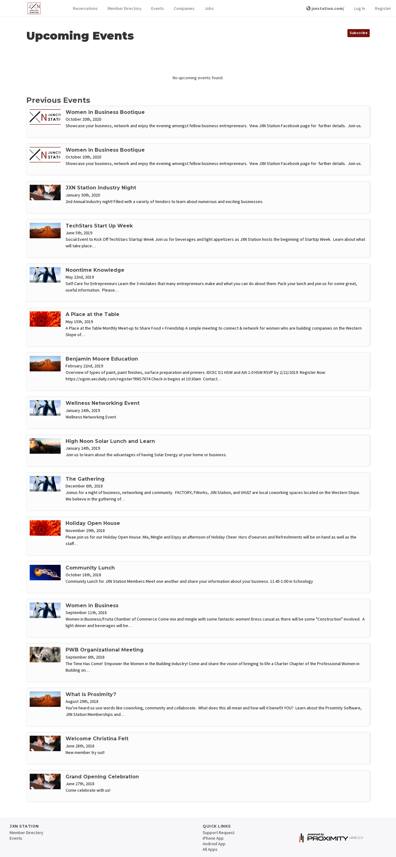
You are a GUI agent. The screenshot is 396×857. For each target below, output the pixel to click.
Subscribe (359, 33)
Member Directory (124, 8)
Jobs (209, 8)
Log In (359, 8)
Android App (214, 843)
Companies (184, 8)
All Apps (210, 849)
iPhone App (213, 838)
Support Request (219, 832)
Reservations (85, 8)
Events (157, 8)
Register (383, 8)
